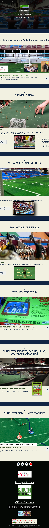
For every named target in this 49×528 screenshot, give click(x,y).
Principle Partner (24, 482)
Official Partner (24, 502)
